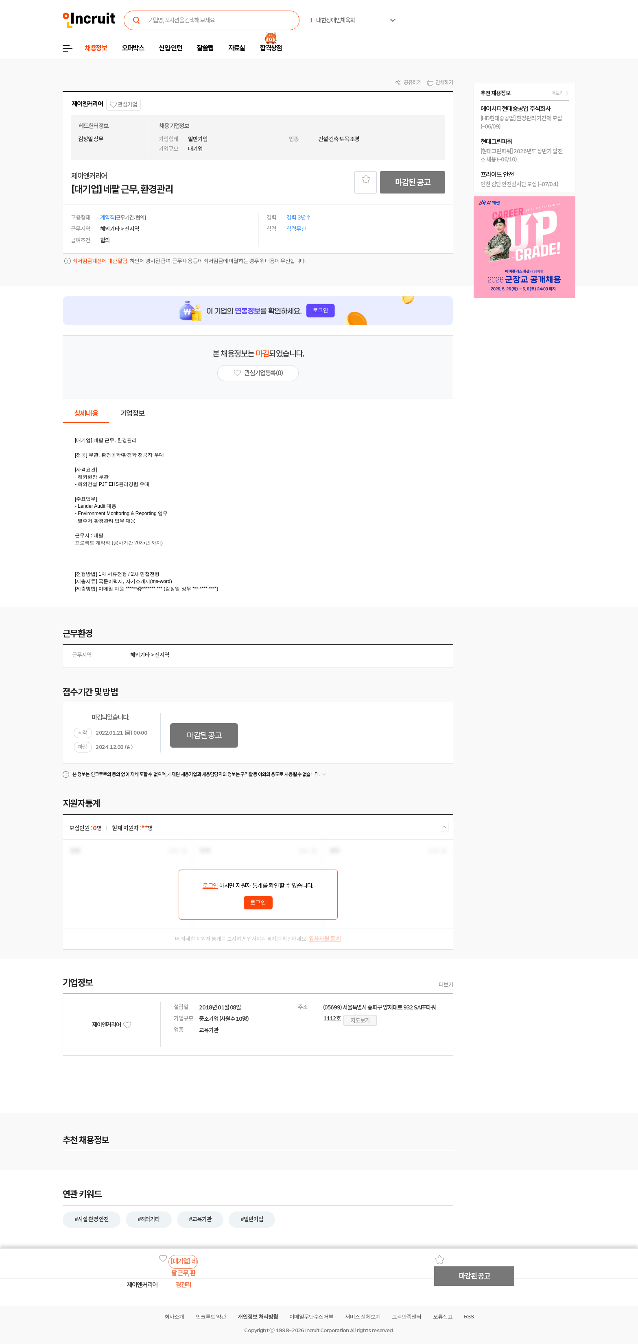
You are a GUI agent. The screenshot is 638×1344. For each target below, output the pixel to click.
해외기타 (140, 655)
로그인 (210, 886)
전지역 (162, 655)
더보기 (446, 984)
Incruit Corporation (327, 1330)
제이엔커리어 (87, 104)
